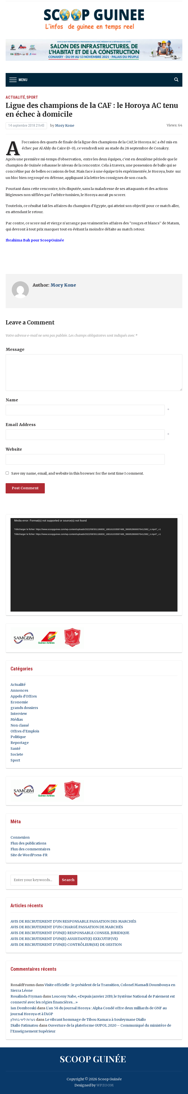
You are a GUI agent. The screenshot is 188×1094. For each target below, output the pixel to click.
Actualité (15, 97)
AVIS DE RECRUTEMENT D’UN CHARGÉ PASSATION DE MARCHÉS (67, 927)
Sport (32, 97)
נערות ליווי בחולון (23, 1019)
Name (12, 399)
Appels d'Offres (24, 696)
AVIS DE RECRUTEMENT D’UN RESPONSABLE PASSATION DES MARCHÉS (73, 921)
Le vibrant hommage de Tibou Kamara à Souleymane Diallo (95, 1019)
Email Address (21, 424)
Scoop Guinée (93, 1058)
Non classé (20, 725)
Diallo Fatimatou (24, 1025)
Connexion (20, 837)
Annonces (19, 690)
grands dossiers (24, 708)
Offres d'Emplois (25, 731)
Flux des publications (28, 843)
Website (14, 449)
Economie (19, 702)
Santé (15, 748)
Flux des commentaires (30, 849)
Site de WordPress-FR (29, 855)
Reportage (20, 742)
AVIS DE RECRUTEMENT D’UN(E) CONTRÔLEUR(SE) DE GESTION (66, 944)
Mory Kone (64, 125)
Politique (18, 737)
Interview (19, 713)
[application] (94, 565)
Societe (17, 754)
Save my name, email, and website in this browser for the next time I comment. (77, 473)
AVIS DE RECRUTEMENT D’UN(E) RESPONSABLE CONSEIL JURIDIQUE (70, 933)
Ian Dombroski (23, 1008)
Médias (17, 719)
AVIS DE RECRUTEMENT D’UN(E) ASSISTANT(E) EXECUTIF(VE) (64, 939)
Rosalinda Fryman (26, 996)
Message (15, 349)
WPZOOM (105, 1085)
